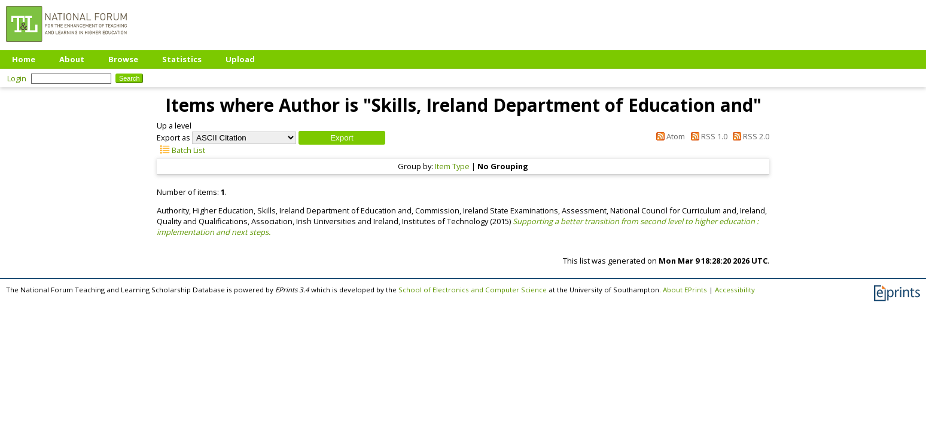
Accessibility (735, 289)
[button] (341, 138)
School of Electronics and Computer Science (472, 289)
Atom (669, 136)
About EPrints (685, 289)
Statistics (182, 59)
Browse (123, 59)
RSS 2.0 (749, 136)
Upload (240, 59)
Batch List (181, 150)
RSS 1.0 (707, 136)
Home (23, 59)
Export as (173, 137)
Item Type (452, 166)
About (71, 59)
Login (16, 78)
